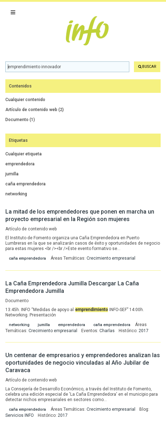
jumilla (12, 173)
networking (16, 193)
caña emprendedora (25, 183)
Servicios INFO (19, 415)
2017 (144, 330)
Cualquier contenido (25, 99)
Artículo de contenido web (34, 109)
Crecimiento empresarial (111, 258)
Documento (20, 119)
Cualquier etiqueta (23, 153)
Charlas (107, 330)
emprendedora (20, 163)
